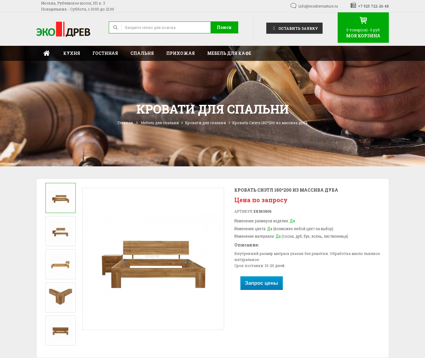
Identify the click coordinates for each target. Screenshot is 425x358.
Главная (46, 53)
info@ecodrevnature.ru (318, 6)
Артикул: (243, 211)
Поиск (224, 27)
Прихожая (180, 53)
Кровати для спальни (205, 122)
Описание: (246, 245)
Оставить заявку (294, 28)
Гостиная (105, 53)
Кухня (71, 53)
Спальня (142, 53)
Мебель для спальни (160, 122)
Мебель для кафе (229, 53)
